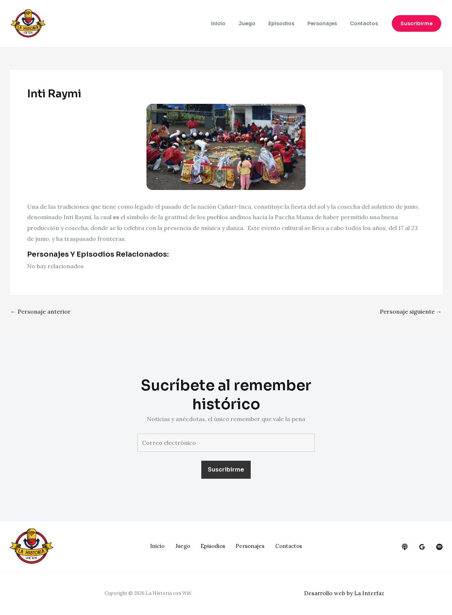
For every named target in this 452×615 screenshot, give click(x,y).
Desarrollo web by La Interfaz (345, 593)
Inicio (231, 23)
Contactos (365, 23)
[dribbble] (439, 547)
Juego (257, 23)
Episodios (289, 23)
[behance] (404, 547)
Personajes (326, 23)
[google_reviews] (422, 547)
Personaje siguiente (411, 311)
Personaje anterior (40, 311)
